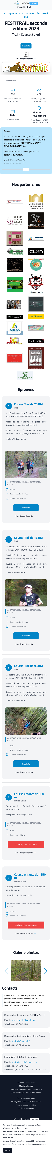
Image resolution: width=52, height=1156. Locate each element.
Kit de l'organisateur (26, 1108)
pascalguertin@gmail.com (24, 1020)
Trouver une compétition (26, 1105)
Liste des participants (25, 516)
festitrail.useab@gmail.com (24, 1062)
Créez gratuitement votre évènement (26, 1101)
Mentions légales (26, 1086)
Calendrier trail (26, 7)
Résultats (26, 46)
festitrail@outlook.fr (21, 1041)
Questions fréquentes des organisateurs (26, 1089)
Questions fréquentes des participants (26, 1092)
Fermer (8, 1150)
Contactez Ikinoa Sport (26, 1098)
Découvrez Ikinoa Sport (26, 1082)
